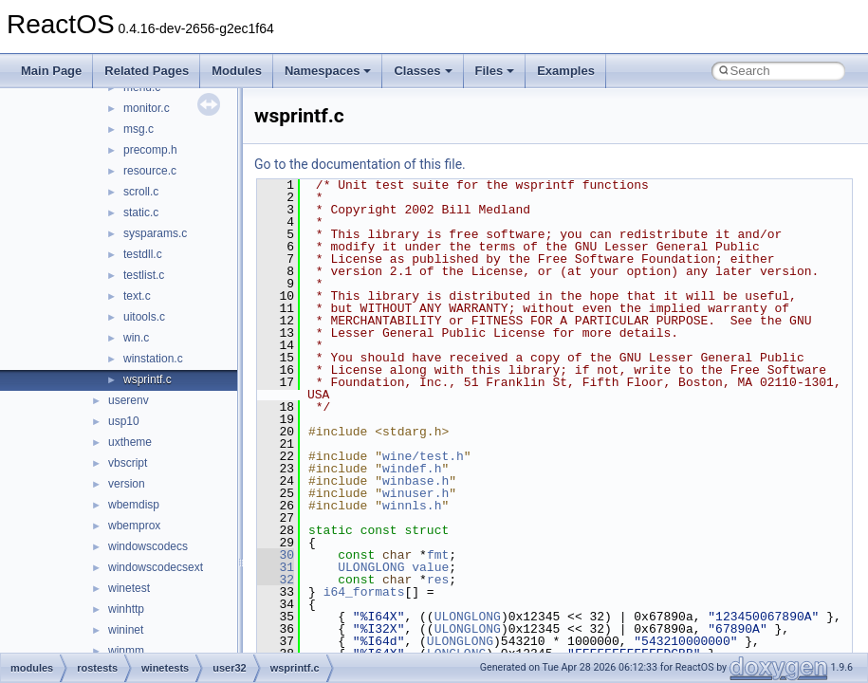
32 (275, 579)
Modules (237, 71)
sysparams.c (155, 233)
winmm (126, 650)
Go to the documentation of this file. (360, 164)
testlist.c (143, 275)
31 (275, 567)
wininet (125, 630)
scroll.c (140, 191)
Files (495, 71)
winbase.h (415, 480)
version (126, 483)
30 (275, 554)
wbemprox (134, 525)
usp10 (123, 421)
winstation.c (153, 358)
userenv (128, 400)
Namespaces (328, 71)
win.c (136, 337)
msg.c (138, 129)
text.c (137, 296)
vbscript (127, 463)
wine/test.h (423, 456)
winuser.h (415, 493)
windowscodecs (148, 546)
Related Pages (146, 71)
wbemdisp (133, 504)
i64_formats (364, 591)
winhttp (126, 609)
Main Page (51, 71)
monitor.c (146, 108)
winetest (129, 588)
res (438, 579)
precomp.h (150, 150)
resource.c (149, 170)
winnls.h (411, 505)
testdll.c (142, 254)
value (430, 567)
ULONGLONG (371, 567)
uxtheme (130, 442)
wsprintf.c (147, 379)
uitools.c (144, 316)
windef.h (411, 468)
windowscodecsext (155, 567)
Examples (566, 71)
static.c (140, 212)
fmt (438, 554)
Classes (423, 71)
